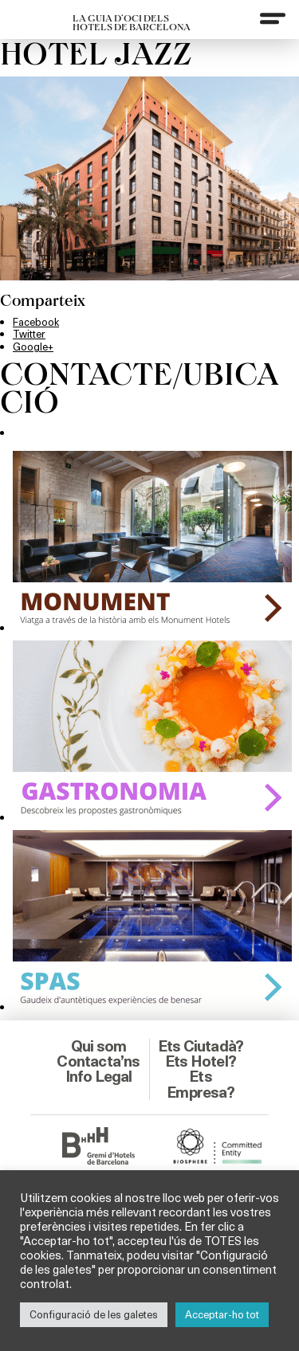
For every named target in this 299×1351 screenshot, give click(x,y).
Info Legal (98, 1076)
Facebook (36, 322)
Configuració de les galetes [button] (94, 1314)
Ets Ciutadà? (200, 1045)
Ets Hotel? (200, 1061)
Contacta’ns (98, 1061)
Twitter (29, 334)
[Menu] (273, 18)
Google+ (33, 346)
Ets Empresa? (200, 1084)
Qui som (98, 1045)
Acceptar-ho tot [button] (222, 1314)
